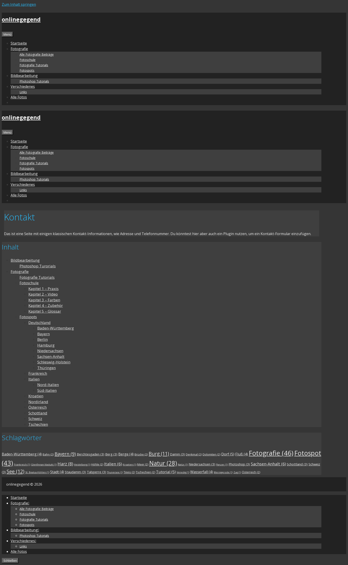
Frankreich (37, 373)
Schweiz (35, 418)
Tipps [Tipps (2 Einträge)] (129, 472)
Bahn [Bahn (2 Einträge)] (48, 454)
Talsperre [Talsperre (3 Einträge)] (96, 472)
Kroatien (35, 395)
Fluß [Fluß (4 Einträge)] (241, 454)
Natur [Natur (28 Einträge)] (163, 463)
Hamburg (46, 345)
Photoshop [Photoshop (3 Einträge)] (239, 464)
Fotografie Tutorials (34, 65)
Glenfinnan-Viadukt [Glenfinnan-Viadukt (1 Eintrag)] (44, 464)
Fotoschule (28, 60)
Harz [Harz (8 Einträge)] (65, 464)
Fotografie (20, 271)
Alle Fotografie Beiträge (37, 54)
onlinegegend (21, 19)
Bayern (43, 333)
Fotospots (27, 70)
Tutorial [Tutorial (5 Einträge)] (166, 471)
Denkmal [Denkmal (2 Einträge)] (194, 454)
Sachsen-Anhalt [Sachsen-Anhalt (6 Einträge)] (268, 464)
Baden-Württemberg (55, 328)
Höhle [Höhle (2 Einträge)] (97, 464)
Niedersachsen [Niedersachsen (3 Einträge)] (202, 464)
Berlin (42, 339)
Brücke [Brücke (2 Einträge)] (141, 454)
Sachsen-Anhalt (50, 356)
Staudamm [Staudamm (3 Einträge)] (75, 472)
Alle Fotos (19, 97)
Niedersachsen (50, 350)
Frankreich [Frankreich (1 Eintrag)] (22, 464)
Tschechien (38, 424)
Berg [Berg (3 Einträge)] (111, 454)
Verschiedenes (23, 86)
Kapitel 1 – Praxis (43, 288)
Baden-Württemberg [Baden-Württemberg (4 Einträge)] (22, 454)
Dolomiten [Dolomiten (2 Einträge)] (211, 454)
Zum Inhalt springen (19, 4)
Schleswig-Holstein (53, 362)
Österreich (37, 407)
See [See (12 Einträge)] (15, 471)
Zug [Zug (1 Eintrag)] (237, 472)
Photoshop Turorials (38, 266)
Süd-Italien (47, 390)
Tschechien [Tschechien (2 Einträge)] (145, 472)
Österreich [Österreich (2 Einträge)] (251, 472)
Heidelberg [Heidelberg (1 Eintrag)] (82, 464)
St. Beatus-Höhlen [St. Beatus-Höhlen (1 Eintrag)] (37, 472)
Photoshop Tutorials (34, 81)
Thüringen (46, 367)
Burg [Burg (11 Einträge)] (159, 453)
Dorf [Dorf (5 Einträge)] (227, 454)
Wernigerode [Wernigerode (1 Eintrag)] (223, 472)
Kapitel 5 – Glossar (44, 311)
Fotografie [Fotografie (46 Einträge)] (271, 453)
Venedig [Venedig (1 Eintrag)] (183, 472)
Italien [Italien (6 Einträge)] (113, 464)
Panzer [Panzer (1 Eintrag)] (222, 464)
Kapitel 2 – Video (43, 294)
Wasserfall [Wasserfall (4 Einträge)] (201, 471)
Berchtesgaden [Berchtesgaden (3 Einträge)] (90, 454)
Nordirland (38, 401)
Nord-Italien (48, 384)
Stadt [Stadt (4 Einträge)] (57, 471)
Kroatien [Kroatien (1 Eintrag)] (129, 464)
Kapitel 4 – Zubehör (45, 305)
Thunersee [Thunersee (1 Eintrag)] (115, 472)
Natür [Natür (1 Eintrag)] (183, 464)
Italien (34, 379)
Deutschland (39, 322)
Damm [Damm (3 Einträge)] (177, 454)
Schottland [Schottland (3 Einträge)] (297, 464)
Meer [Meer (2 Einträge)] (142, 464)
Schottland (37, 413)
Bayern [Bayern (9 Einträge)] (65, 454)
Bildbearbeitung (25, 260)
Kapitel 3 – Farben (44, 299)
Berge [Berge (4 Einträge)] (126, 454)
